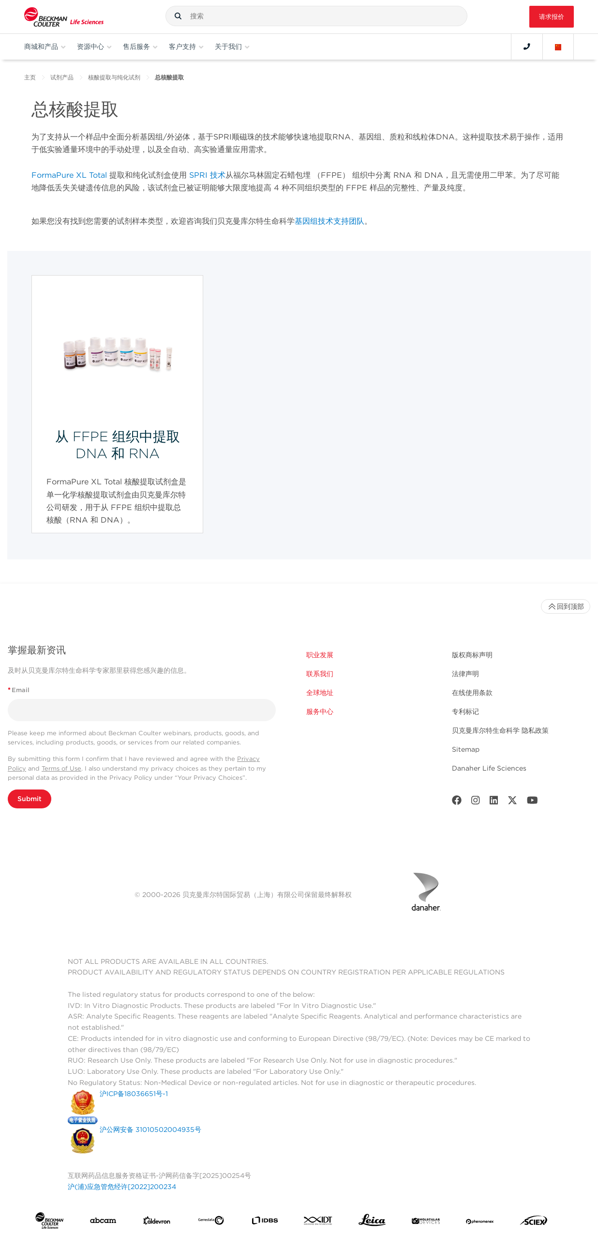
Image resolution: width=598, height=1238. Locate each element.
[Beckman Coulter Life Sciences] (64, 17)
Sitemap (465, 749)
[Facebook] (457, 802)
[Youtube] (532, 802)
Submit (29, 799)
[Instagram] (475, 802)
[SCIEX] (533, 1222)
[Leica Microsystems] (372, 1222)
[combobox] (316, 16)
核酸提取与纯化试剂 (114, 77)
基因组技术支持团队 (329, 221)
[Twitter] (512, 802)
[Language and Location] (558, 46)
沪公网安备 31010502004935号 (150, 1129)
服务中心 (319, 711)
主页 (30, 77)
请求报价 (551, 16)
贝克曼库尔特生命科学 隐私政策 (500, 730)
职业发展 (319, 655)
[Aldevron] (156, 1222)
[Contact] (526, 46)
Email (19, 690)
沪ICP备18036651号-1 (134, 1094)
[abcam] (103, 1222)
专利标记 (465, 711)
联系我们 (319, 674)
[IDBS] (264, 1222)
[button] (178, 16)
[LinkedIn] (494, 802)
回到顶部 (565, 606)
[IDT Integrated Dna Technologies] (318, 1222)
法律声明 (465, 674)
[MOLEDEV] (425, 1222)
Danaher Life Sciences (489, 768)
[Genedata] (210, 1222)
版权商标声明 (472, 655)
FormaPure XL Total (69, 175)
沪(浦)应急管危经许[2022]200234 (122, 1187)
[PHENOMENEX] (479, 1222)
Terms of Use (61, 768)
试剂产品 (62, 77)
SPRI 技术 (207, 175)
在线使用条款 (472, 692)
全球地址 (319, 692)
